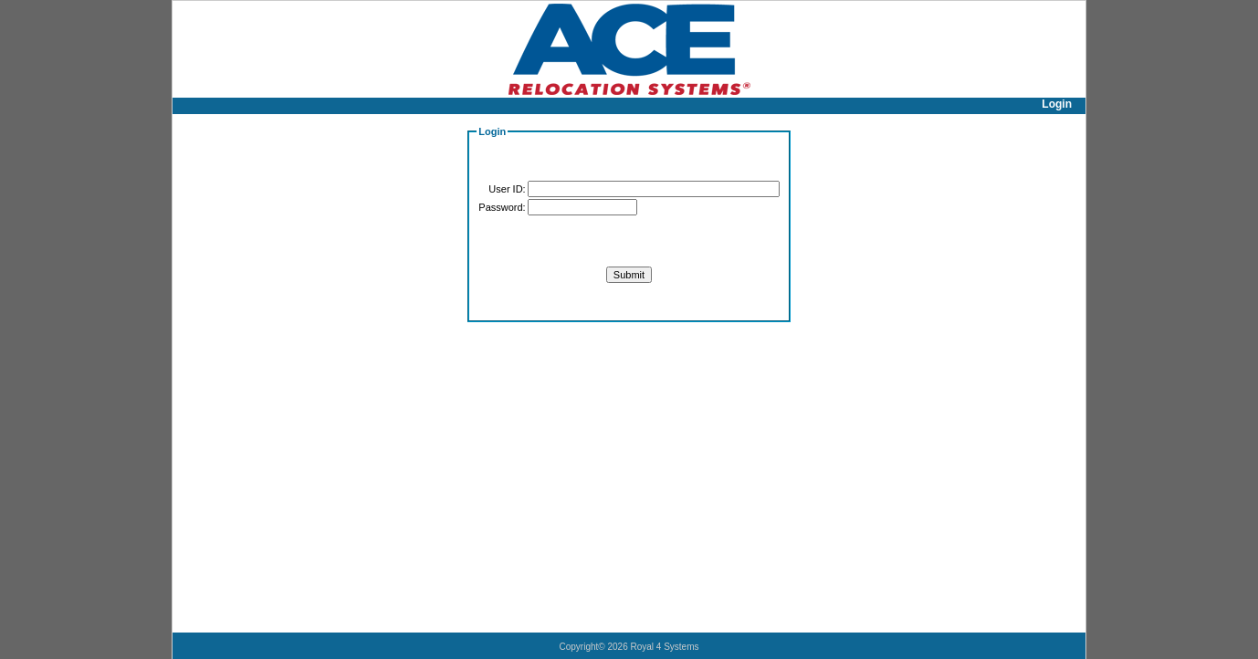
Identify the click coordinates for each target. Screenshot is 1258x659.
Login (1057, 104)
